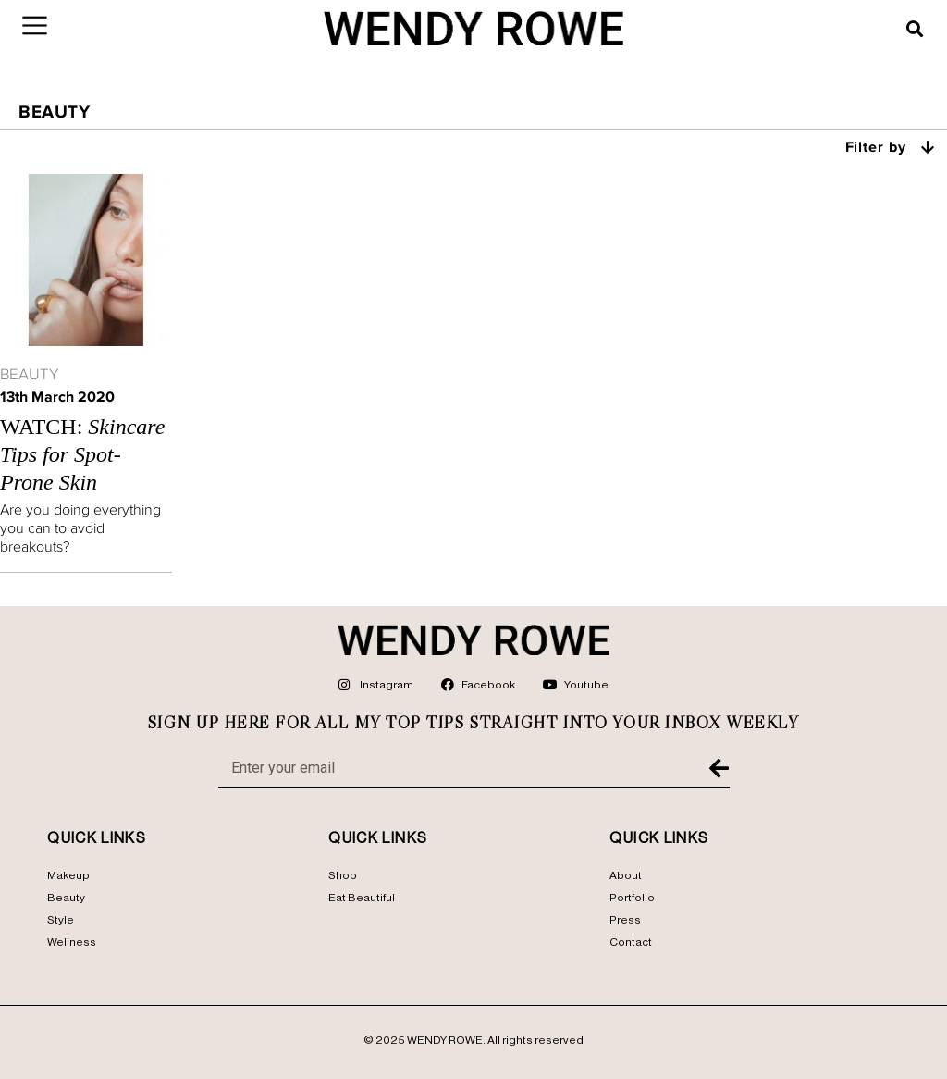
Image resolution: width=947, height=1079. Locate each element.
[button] (915, 29)
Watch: (82, 454)
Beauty (29, 374)
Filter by (891, 146)
